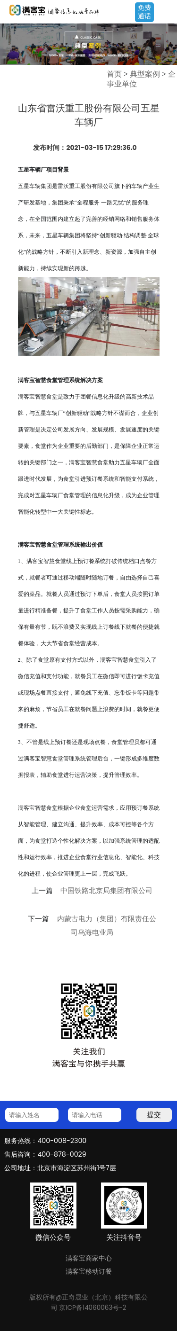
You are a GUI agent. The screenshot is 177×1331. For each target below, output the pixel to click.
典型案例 (145, 74)
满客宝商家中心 (89, 1258)
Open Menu (165, 12)
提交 (154, 1115)
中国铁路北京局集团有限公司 (106, 890)
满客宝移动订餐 (89, 1271)
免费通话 (144, 12)
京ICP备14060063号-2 (92, 1307)
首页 (114, 74)
